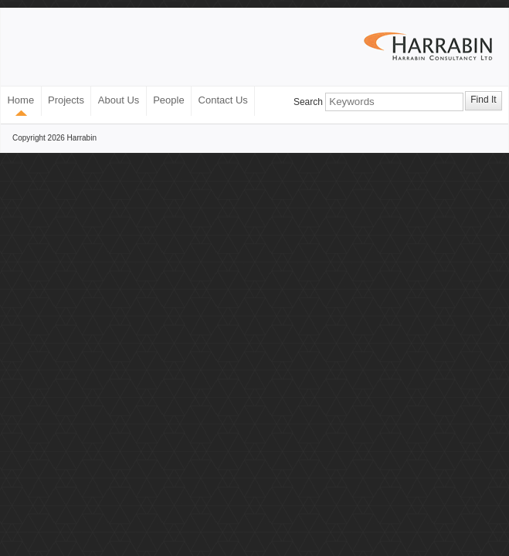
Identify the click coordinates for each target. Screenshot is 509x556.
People (168, 100)
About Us (118, 100)
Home (20, 100)
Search (308, 102)
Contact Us (223, 100)
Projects (66, 100)
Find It (483, 99)
